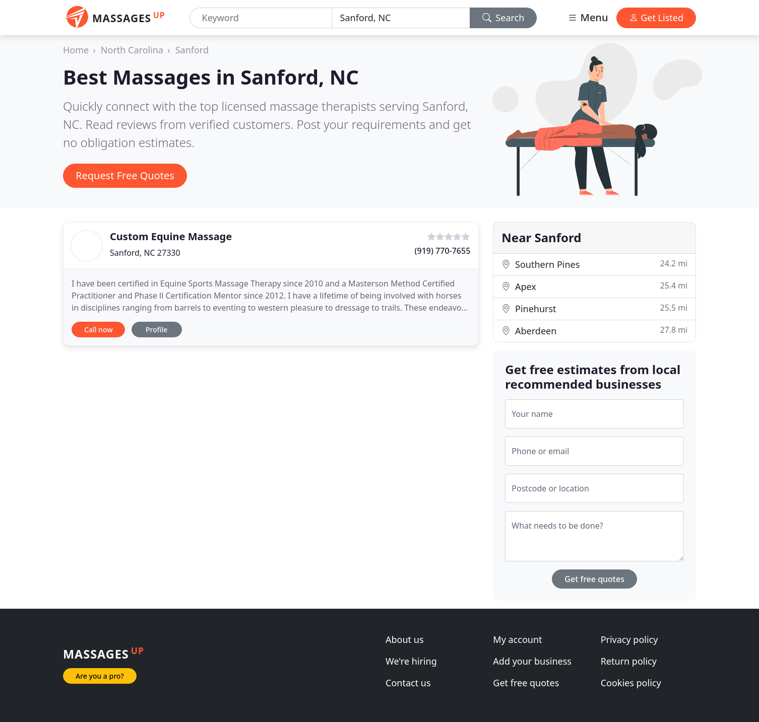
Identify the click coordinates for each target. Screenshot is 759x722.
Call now (98, 329)
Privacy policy (629, 639)
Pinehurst (594, 308)
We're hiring (411, 661)
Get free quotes (594, 579)
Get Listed (656, 18)
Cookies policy (631, 683)
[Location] (401, 18)
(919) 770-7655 (443, 250)
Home (76, 50)
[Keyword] (260, 18)
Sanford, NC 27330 (145, 252)
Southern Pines (594, 264)
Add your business (532, 661)
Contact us (408, 683)
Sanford (192, 50)
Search (503, 18)
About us (405, 639)
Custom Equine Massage (171, 236)
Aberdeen (594, 330)
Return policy (629, 661)
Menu (587, 17)
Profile (156, 329)
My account (517, 639)
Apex (594, 286)
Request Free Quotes (125, 175)
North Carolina (132, 50)
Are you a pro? (100, 676)
